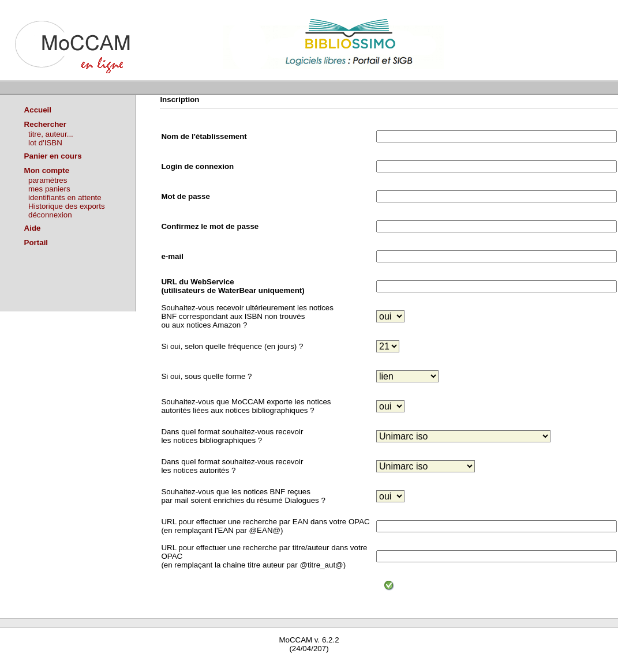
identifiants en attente (65, 197)
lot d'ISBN (45, 142)
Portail (36, 242)
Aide (32, 228)
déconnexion (50, 215)
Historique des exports (66, 206)
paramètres (47, 180)
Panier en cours (53, 156)
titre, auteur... (50, 134)
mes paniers (49, 189)
